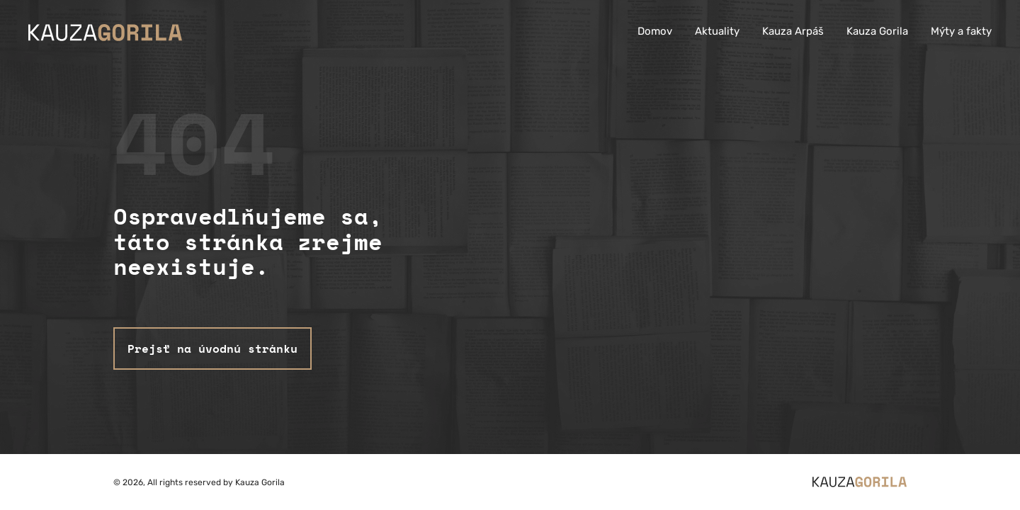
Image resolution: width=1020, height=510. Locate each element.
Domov (655, 31)
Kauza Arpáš (793, 31)
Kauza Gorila (877, 31)
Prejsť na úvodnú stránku (213, 348)
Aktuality (717, 31)
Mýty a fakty (961, 31)
